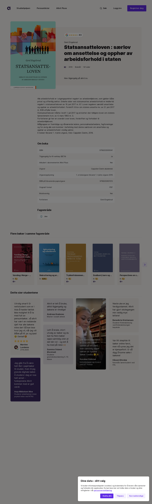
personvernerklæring (103, 490)
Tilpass (120, 496)
